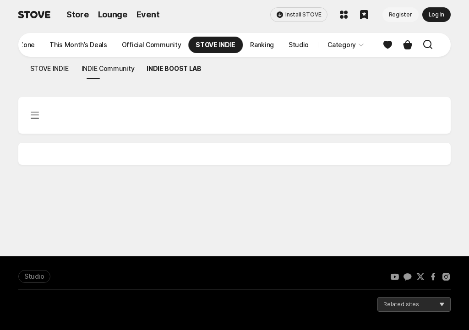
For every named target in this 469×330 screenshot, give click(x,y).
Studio (34, 276)
